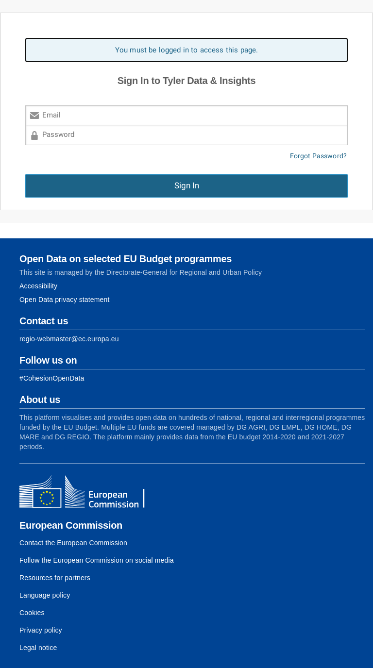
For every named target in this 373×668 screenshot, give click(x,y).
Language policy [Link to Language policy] (44, 595)
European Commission (70, 525)
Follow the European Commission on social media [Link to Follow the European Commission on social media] (96, 560)
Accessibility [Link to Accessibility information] (38, 286)
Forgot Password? (318, 156)
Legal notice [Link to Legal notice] (38, 647)
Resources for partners (54, 578)
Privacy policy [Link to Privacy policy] (40, 630)
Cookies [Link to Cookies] (32, 613)
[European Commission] (89, 492)
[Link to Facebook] (51, 378)
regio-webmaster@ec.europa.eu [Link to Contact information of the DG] (69, 339)
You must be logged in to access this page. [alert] (186, 50)
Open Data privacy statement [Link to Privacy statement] (64, 299)
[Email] (186, 115)
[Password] (186, 135)
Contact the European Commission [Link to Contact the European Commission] (73, 543)
